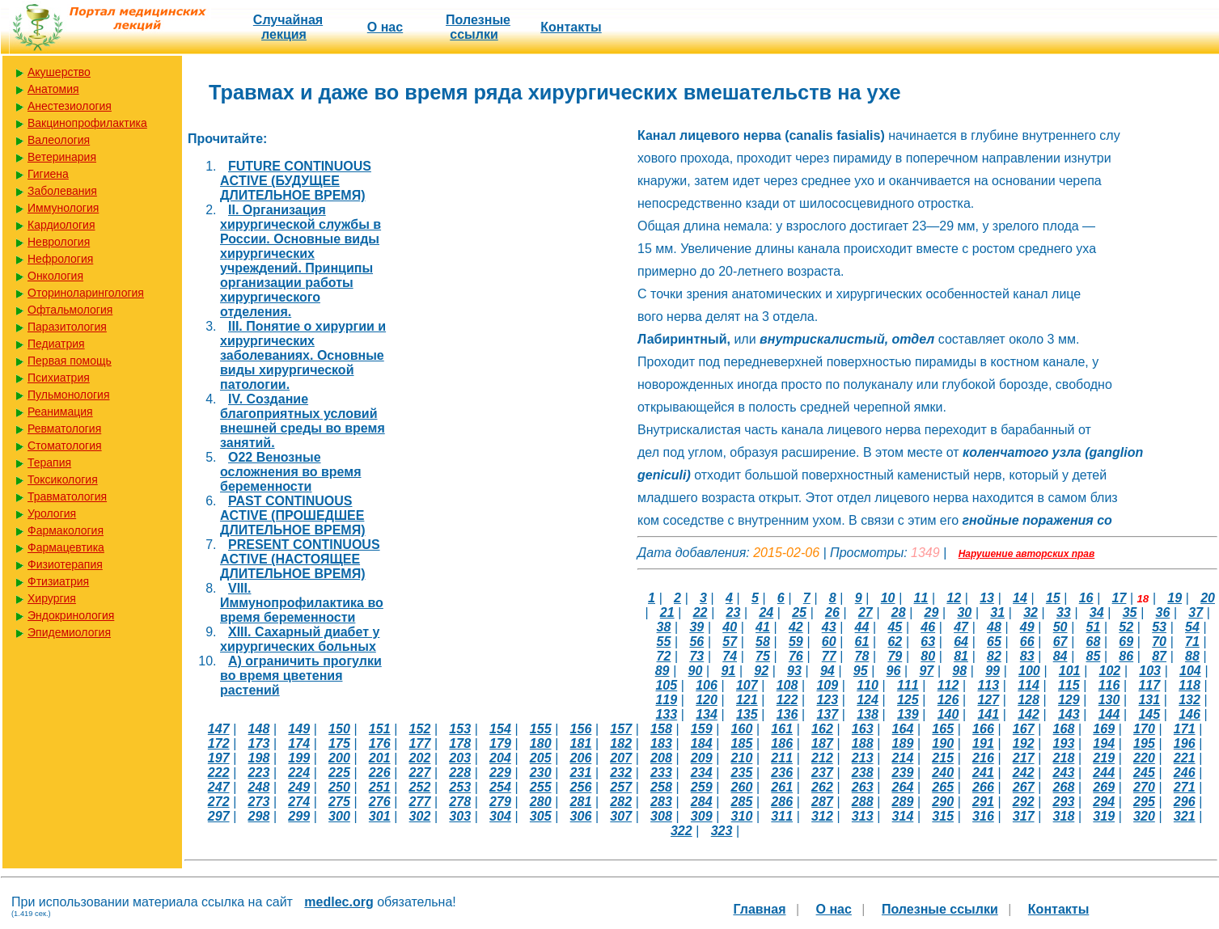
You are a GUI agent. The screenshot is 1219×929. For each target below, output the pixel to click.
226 (380, 772)
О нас (385, 27)
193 (1064, 743)
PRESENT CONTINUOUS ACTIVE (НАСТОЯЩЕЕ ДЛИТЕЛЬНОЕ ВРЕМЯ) (300, 559)
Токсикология (63, 479)
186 (782, 743)
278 (460, 802)
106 (706, 685)
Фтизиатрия (58, 581)
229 (500, 772)
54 (1192, 627)
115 (1069, 685)
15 (1053, 598)
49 (1027, 627)
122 (787, 700)
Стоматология (65, 445)
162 (822, 729)
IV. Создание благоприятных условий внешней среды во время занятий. (302, 421)
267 (1024, 787)
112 (948, 685)
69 (1126, 641)
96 (894, 671)
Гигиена (48, 173)
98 (959, 671)
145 (1149, 714)
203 (460, 758)
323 (722, 831)
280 (541, 802)
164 (903, 729)
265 (943, 787)
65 (994, 641)
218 (1064, 758)
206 (581, 758)
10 (888, 598)
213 (863, 758)
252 (420, 787)
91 (728, 671)
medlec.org (338, 902)
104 (1190, 671)
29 (932, 612)
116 (1109, 685)
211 (782, 758)
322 (681, 831)
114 (1028, 685)
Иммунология (63, 207)
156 (581, 729)
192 (1024, 743)
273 (259, 802)
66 (1027, 641)
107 (747, 685)
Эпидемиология (69, 632)
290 (943, 802)
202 (420, 758)
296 (1185, 802)
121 (747, 700)
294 (1104, 802)
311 (782, 816)
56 (696, 641)
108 (787, 685)
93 (794, 671)
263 (863, 787)
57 (729, 641)
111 (908, 685)
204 (500, 758)
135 (747, 714)
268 (1064, 787)
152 (420, 729)
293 (1064, 802)
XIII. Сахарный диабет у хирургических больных (299, 639)
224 (299, 772)
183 (661, 743)
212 (822, 758)
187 (822, 743)
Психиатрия (59, 377)
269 (1104, 787)
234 (702, 772)
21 (667, 612)
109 (827, 685)
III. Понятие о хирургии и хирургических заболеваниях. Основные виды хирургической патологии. (303, 355)
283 (661, 802)
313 (863, 816)
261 (782, 787)
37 (1195, 612)
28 (898, 612)
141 (988, 714)
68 (1093, 641)
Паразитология (67, 326)
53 (1159, 627)
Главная (759, 909)
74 (729, 656)
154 (500, 729)
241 (983, 772)
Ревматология (64, 428)
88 (1192, 656)
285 (742, 802)
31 (997, 612)
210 (742, 758)
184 (702, 743)
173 (259, 743)
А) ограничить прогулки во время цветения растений (301, 675)
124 (867, 700)
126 (948, 700)
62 (894, 641)
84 (1060, 656)
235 (742, 772)
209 (702, 758)
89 (662, 671)
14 (1020, 598)
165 (943, 729)
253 (460, 787)
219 (1104, 758)
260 (742, 787)
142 (1028, 714)
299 (299, 816)
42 (796, 627)
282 (621, 802)
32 (1030, 612)
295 (1144, 802)
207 (621, 758)
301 (380, 816)
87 (1159, 656)
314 (903, 816)
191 (983, 743)
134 (706, 714)
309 (702, 816)
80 (928, 656)
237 (822, 772)
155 (541, 729)
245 (1144, 772)
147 (219, 729)
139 (908, 714)
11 (921, 598)
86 (1126, 656)
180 (541, 743)
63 (928, 641)
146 (1189, 714)
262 (822, 787)
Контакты (570, 27)
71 (1192, 641)
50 (1060, 627)
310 (742, 816)
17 (1119, 598)
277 (420, 802)
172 (219, 743)
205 (541, 758)
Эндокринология (71, 615)
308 (661, 816)
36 (1163, 612)
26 (832, 612)
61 (862, 641)
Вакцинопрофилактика (87, 122)
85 (1093, 656)
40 (729, 627)
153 (460, 729)
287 (822, 802)
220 (1144, 758)
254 (500, 787)
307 (621, 816)
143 (1069, 714)
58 (763, 641)
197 (219, 758)
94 (827, 671)
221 (1185, 758)
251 (380, 787)
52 (1126, 627)
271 (1185, 787)
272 (219, 802)
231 (581, 772)
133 (666, 714)
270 (1144, 787)
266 (983, 787)
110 (867, 685)
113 (988, 685)
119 (666, 700)
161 (782, 729)
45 (894, 627)
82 (994, 656)
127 (988, 700)
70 (1159, 641)
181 (581, 743)
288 (863, 802)
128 (1028, 700)
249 (299, 787)
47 (961, 627)
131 (1149, 700)
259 (702, 787)
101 (1070, 671)
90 (695, 671)
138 (867, 714)
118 (1189, 685)
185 (742, 743)
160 (742, 729)
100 (1029, 671)
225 (339, 772)
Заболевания (62, 190)
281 (581, 802)
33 (1063, 612)
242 (1024, 772)
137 (827, 714)
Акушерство (59, 71)
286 (782, 802)
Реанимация (60, 411)
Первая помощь (70, 360)
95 (860, 671)
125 (908, 700)
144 (1109, 714)
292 (1024, 802)
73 (696, 656)
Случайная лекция (288, 27)
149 (299, 729)
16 (1086, 598)
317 (1024, 816)
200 (339, 758)
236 (782, 772)
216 (983, 758)
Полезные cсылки (478, 27)
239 (903, 772)
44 (862, 627)
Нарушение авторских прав (1027, 554)
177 (420, 743)
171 (1185, 729)
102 (1109, 671)
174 (299, 743)
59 (796, 641)
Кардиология (61, 224)
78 (862, 656)
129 (1069, 700)
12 (953, 598)
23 (733, 612)
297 (219, 816)
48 (994, 627)
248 (259, 787)
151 (380, 729)
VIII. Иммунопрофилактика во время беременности (301, 602)
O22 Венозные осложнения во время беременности (290, 471)
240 (943, 772)
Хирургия (52, 598)
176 (380, 743)
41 (763, 627)
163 (863, 729)
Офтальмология (70, 309)
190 (943, 743)
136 (787, 714)
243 (1064, 772)
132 (1189, 700)
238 (863, 772)
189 (903, 743)
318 (1064, 816)
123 (827, 700)
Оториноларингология (86, 292)
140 (948, 714)
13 (987, 598)
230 (541, 772)
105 (666, 685)
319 (1104, 816)
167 (1024, 729)
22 (700, 612)
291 (983, 802)
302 (420, 816)
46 (928, 627)
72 (664, 656)
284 (702, 802)
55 (664, 641)
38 (664, 627)
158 (661, 729)
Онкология (55, 275)
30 (964, 612)
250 (339, 787)
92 (761, 671)
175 (339, 743)
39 (696, 627)
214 (903, 758)
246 (1185, 772)
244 (1104, 772)
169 (1104, 729)
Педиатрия (56, 343)
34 (1097, 612)
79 (894, 656)
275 (339, 802)
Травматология (67, 496)
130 (1109, 700)
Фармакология (66, 530)
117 (1149, 685)
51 (1093, 627)
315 (943, 816)
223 (259, 772)
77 (829, 656)
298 (259, 816)
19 (1174, 598)
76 (796, 656)
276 (380, 802)
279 (500, 802)
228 (460, 772)
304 (500, 816)
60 (829, 641)
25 (799, 612)
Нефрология (60, 258)
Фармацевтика (66, 547)
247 (219, 787)
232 (621, 772)
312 (822, 816)
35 (1130, 612)
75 (763, 656)
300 (339, 816)
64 (961, 641)
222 (219, 772)
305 (541, 816)
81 (961, 656)
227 (420, 772)
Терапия (49, 462)
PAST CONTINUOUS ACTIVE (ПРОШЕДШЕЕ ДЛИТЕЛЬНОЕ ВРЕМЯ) (292, 515)
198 (259, 758)
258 (661, 787)
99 (992, 671)
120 (706, 700)
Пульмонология (68, 394)
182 (621, 743)
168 (1064, 729)
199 (299, 758)
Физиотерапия (65, 564)
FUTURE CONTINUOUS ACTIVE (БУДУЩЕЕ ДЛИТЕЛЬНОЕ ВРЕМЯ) (295, 180)
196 (1185, 743)
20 (1207, 598)
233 (661, 772)
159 (702, 729)
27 (865, 612)
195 (1144, 743)
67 (1060, 641)
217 (1024, 758)
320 (1144, 816)
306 (581, 816)
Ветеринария (62, 156)
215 (943, 758)
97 (926, 671)
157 (621, 729)
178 (460, 743)
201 (380, 758)
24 (766, 612)
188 (863, 743)
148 (259, 729)
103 (1150, 671)
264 (903, 787)
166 (983, 729)
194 (1104, 743)
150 (339, 729)
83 (1027, 656)
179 (500, 743)
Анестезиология (70, 105)
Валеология (59, 139)
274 (299, 802)
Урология (52, 513)
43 (829, 627)
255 (541, 787)
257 (621, 787)
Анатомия (53, 88)
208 (661, 758)
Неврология (59, 241)
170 (1144, 729)
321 (1185, 816)
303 (460, 816)
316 (983, 816)
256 (581, 787)
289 (903, 802)
